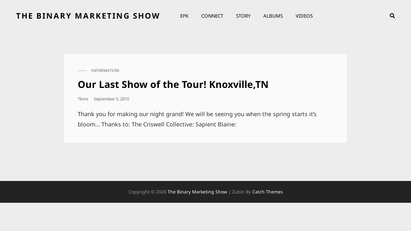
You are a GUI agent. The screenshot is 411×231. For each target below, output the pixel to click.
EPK (184, 16)
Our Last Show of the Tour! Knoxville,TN (173, 84)
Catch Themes (267, 192)
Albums (273, 16)
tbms (83, 99)
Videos (304, 16)
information (105, 70)
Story (243, 16)
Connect (212, 16)
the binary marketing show (88, 15)
